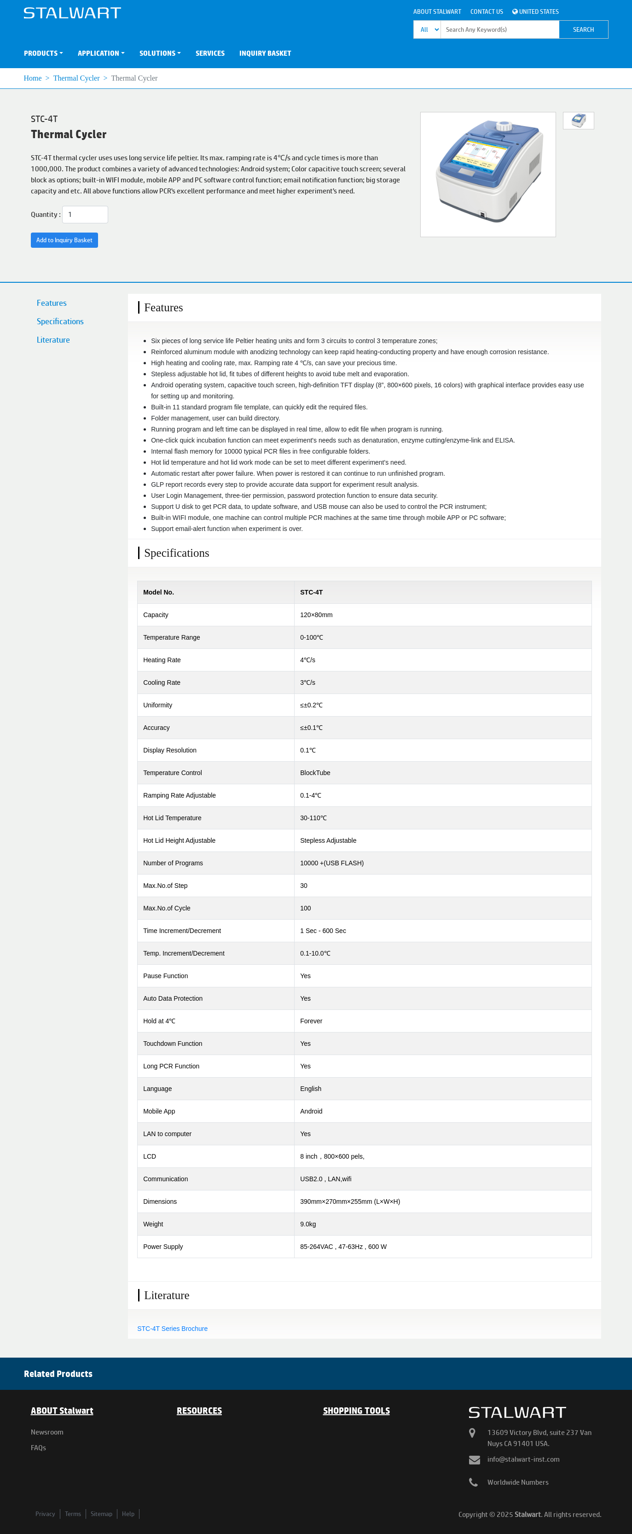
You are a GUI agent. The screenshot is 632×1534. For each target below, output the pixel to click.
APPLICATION (98, 53)
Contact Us (486, 11)
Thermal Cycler (76, 78)
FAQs (38, 1447)
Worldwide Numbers (518, 1482)
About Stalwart (437, 11)
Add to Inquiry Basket (64, 240)
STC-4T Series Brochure (172, 1328)
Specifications (60, 321)
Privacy (45, 1513)
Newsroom (47, 1432)
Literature (53, 339)
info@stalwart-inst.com (523, 1459)
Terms (73, 1513)
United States (535, 11)
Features (52, 303)
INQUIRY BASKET (265, 53)
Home (33, 78)
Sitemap (101, 1513)
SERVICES (210, 53)
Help (128, 1513)
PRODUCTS (41, 53)
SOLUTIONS (157, 53)
